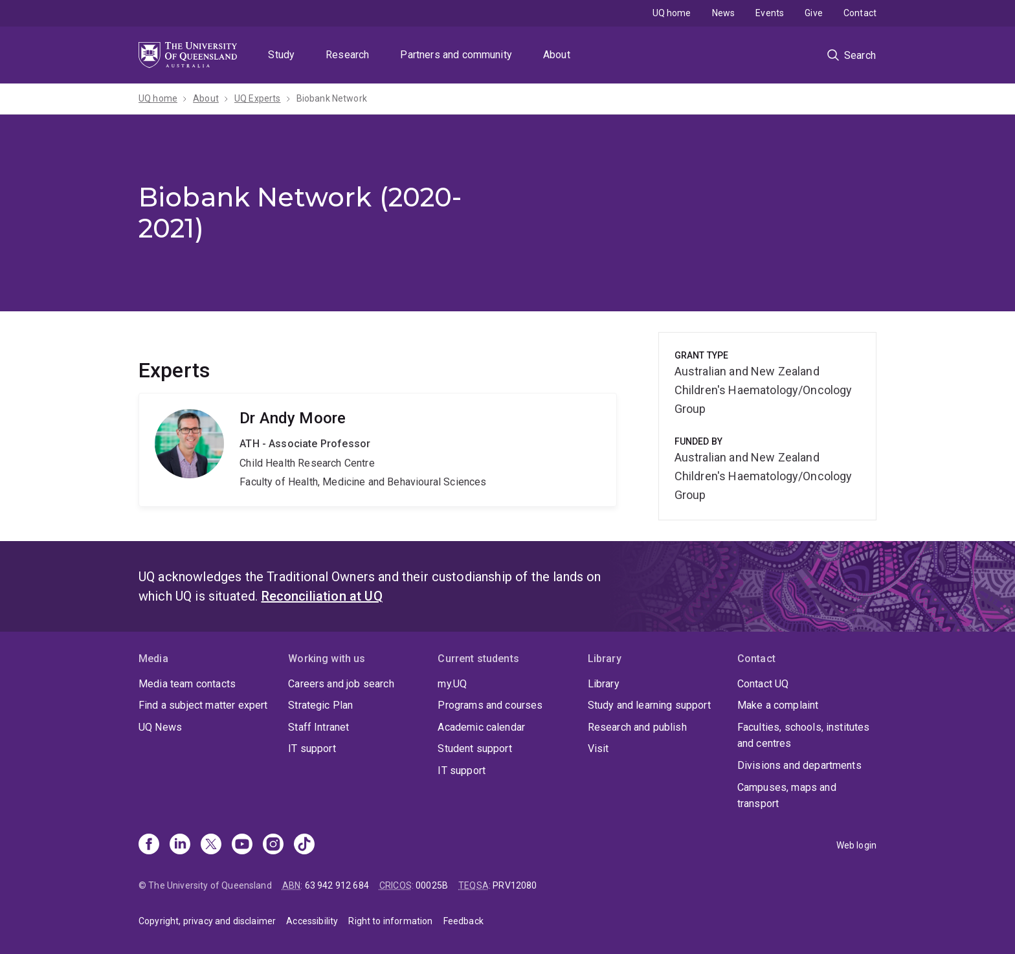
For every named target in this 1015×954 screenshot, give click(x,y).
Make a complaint (778, 705)
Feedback (463, 921)
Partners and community (456, 55)
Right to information (390, 921)
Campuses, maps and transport (786, 795)
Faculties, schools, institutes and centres (803, 735)
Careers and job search (341, 684)
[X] (211, 845)
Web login (856, 845)
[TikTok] (304, 845)
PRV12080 (515, 885)
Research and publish (637, 727)
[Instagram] (273, 845)
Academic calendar (481, 727)
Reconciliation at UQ (322, 596)
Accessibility (312, 921)
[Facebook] (149, 845)
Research (347, 55)
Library (603, 684)
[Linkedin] (180, 845)
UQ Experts (257, 98)
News (723, 13)
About (556, 55)
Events (769, 13)
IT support (312, 748)
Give (814, 13)
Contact (859, 13)
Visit (598, 748)
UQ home (671, 13)
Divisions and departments (799, 765)
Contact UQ (763, 684)
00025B (432, 885)
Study (281, 55)
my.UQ (452, 684)
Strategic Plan (320, 705)
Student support (474, 748)
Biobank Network (331, 98)
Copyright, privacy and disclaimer (207, 921)
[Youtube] (242, 845)
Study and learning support (649, 705)
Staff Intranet (318, 727)
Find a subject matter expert (203, 705)
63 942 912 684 (337, 885)
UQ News (160, 727)
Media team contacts (187, 684)
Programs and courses (490, 705)
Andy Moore (377, 450)
